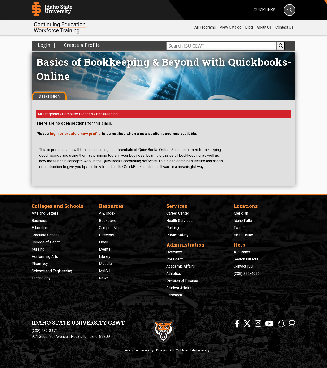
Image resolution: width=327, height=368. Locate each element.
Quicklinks (264, 10)
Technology (41, 278)
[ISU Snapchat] (281, 323)
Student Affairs (178, 288)
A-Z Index (107, 213)
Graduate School (45, 235)
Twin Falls (242, 227)
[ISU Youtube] (269, 323)
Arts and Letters (45, 213)
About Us (264, 27)
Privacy (128, 350)
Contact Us (284, 27)
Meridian (241, 213)
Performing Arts (45, 256)
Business (39, 220)
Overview (174, 252)
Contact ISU (243, 266)
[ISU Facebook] (237, 323)
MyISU (104, 271)
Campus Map (110, 227)
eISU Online (243, 235)
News (104, 278)
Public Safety (177, 235)
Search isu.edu (246, 259)
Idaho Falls (243, 220)
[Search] (289, 10)
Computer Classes (78, 114)
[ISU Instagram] (258, 323)
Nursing (38, 249)
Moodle (105, 263)
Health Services (179, 220)
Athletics (173, 273)
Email (103, 242)
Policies (161, 350)
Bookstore (107, 220)
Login (44, 45)
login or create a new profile (75, 133)
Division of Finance (182, 280)
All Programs (205, 27)
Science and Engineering (52, 271)
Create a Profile (80, 45)
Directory (106, 235)
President (174, 259)
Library (104, 256)
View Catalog (230, 27)
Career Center (177, 213)
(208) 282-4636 (247, 273)
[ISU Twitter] (247, 323)
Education (40, 227)
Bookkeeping (107, 114)
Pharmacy (40, 263)
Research (174, 295)
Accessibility (144, 350)
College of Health (46, 242)
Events (104, 249)
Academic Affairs (180, 266)
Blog (249, 27)
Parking (172, 227)
